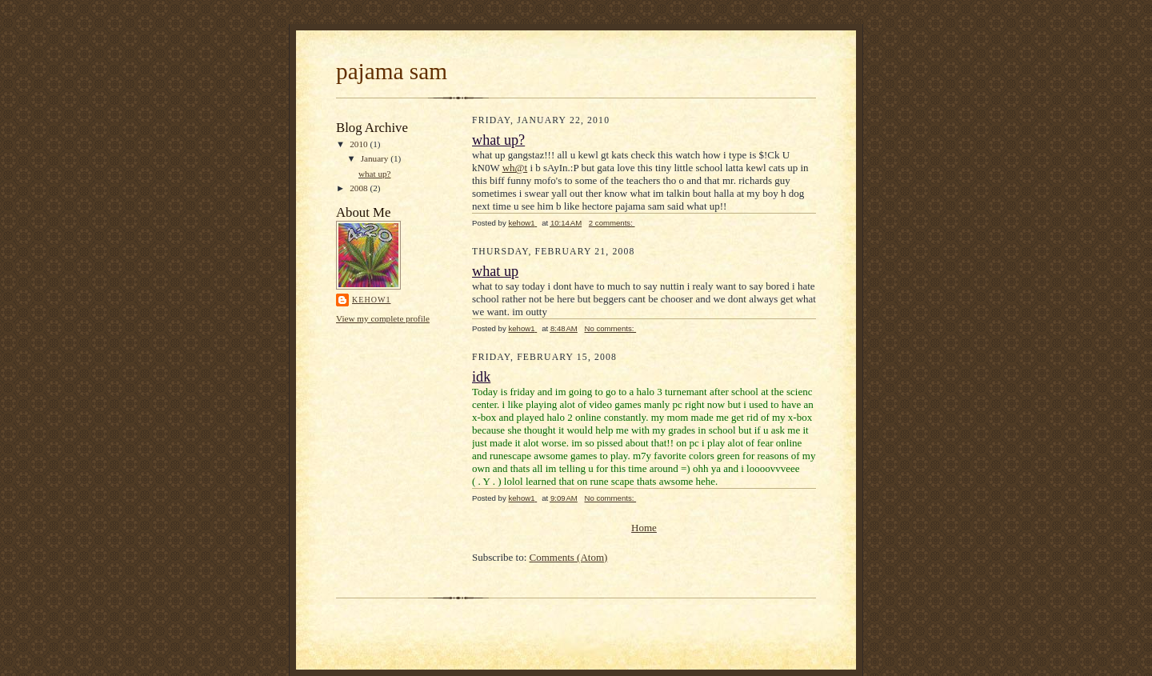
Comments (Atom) (569, 557)
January (376, 158)
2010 (360, 144)
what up (495, 271)
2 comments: (612, 222)
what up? (374, 173)
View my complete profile (383, 318)
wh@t (514, 168)
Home (644, 528)
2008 (360, 188)
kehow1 (371, 299)
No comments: (610, 328)
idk (481, 377)
